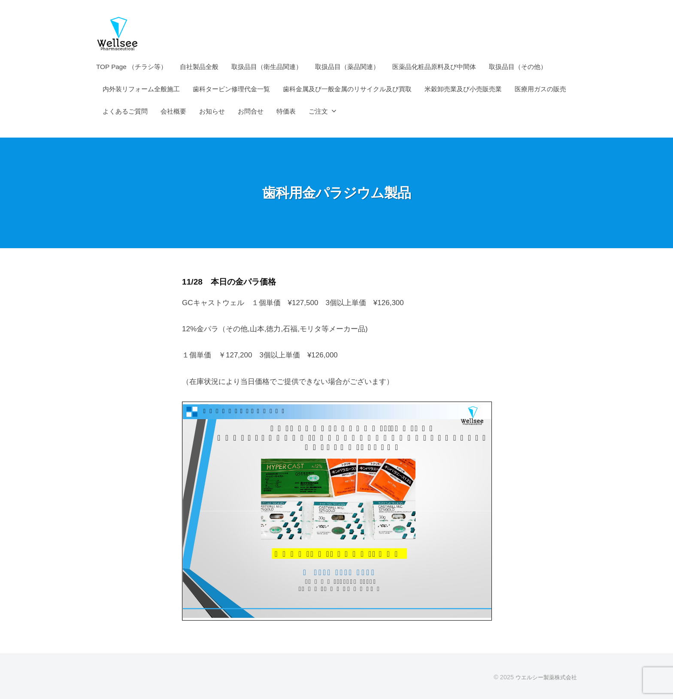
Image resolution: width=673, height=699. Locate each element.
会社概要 (173, 111)
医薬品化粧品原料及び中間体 (434, 66)
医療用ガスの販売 (540, 89)
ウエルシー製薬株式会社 (544, 677)
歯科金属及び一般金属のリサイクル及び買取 (347, 89)
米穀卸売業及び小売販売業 (463, 89)
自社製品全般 (199, 66)
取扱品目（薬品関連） (347, 66)
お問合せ (251, 111)
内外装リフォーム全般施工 (141, 89)
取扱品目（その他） (518, 66)
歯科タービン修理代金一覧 (231, 89)
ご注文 (318, 111)
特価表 (286, 111)
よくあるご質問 (125, 111)
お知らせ (212, 111)
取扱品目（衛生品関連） (266, 66)
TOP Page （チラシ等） (131, 66)
